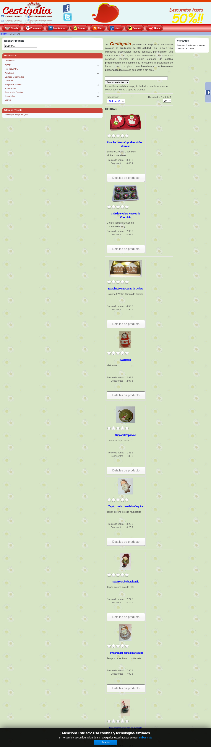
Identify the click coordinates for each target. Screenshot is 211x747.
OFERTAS (10, 60)
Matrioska (125, 359)
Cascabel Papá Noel (125, 435)
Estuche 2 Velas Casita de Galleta (125, 288)
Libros (8, 100)
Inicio (4, 33)
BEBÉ (8, 65)
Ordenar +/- (115, 101)
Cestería (9, 80)
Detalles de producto (125, 177)
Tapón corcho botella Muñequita (125, 506)
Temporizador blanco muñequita (125, 652)
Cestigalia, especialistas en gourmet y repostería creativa (28, 13)
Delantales (10, 96)
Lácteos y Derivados (14, 77)
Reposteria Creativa (14, 92)
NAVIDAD (9, 73)
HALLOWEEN (11, 69)
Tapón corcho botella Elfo (125, 581)
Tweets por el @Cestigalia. (16, 114)
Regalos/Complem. (14, 84)
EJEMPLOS (10, 88)
